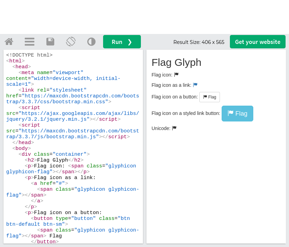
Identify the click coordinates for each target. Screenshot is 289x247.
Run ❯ (122, 42)
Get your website (257, 42)
